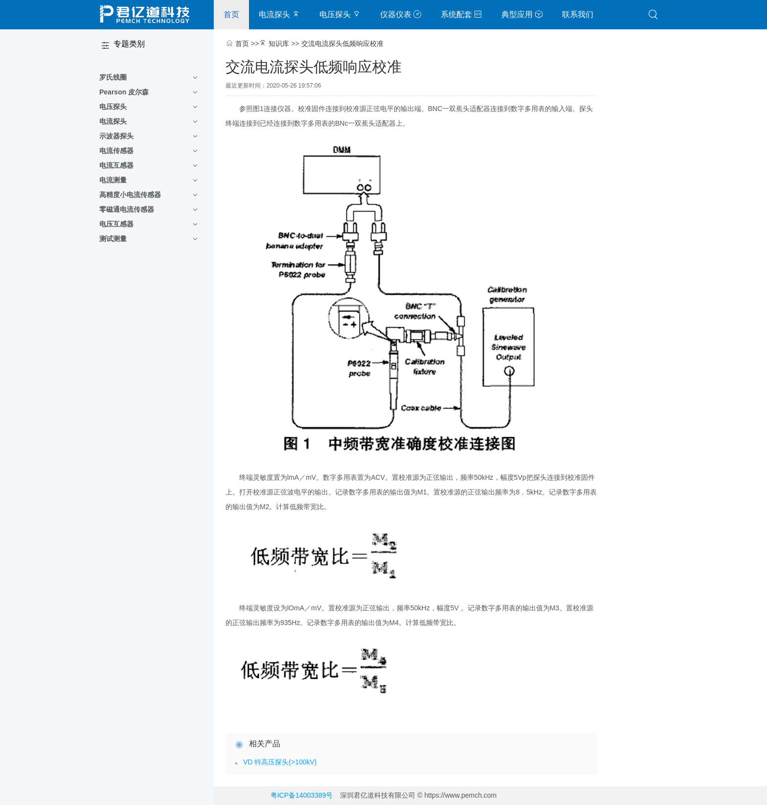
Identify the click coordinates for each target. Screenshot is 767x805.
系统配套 (461, 14)
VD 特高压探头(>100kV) (280, 762)
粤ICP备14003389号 (302, 795)
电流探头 (279, 14)
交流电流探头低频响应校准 (342, 43)
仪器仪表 (400, 14)
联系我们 (577, 14)
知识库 (279, 43)
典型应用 (521, 14)
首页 (231, 14)
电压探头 (340, 14)
